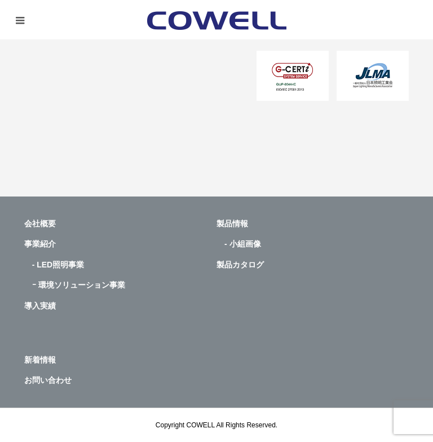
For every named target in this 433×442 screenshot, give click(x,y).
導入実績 (40, 305)
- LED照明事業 (54, 264)
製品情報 (232, 223)
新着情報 (40, 359)
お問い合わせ (48, 380)
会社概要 (40, 223)
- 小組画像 (238, 243)
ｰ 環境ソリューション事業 (74, 284)
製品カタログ (240, 264)
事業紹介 (40, 243)
